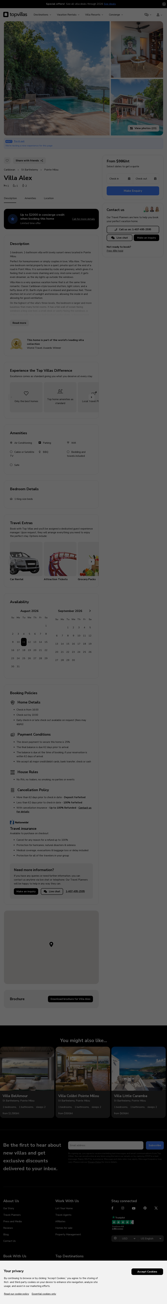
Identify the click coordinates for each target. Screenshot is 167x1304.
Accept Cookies (147, 1271)
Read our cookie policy (16, 1294)
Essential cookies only (44, 1294)
